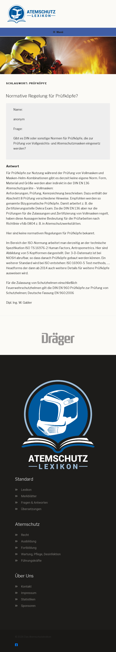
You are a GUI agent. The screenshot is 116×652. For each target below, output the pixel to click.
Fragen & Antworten (34, 502)
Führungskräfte (31, 560)
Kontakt (26, 586)
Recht (25, 535)
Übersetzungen (31, 509)
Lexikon (26, 489)
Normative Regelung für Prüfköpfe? (42, 95)
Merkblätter (29, 496)
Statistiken (28, 599)
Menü (58, 32)
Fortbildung (28, 547)
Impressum (28, 593)
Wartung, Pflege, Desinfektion (41, 554)
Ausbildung (28, 541)
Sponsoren (28, 606)
